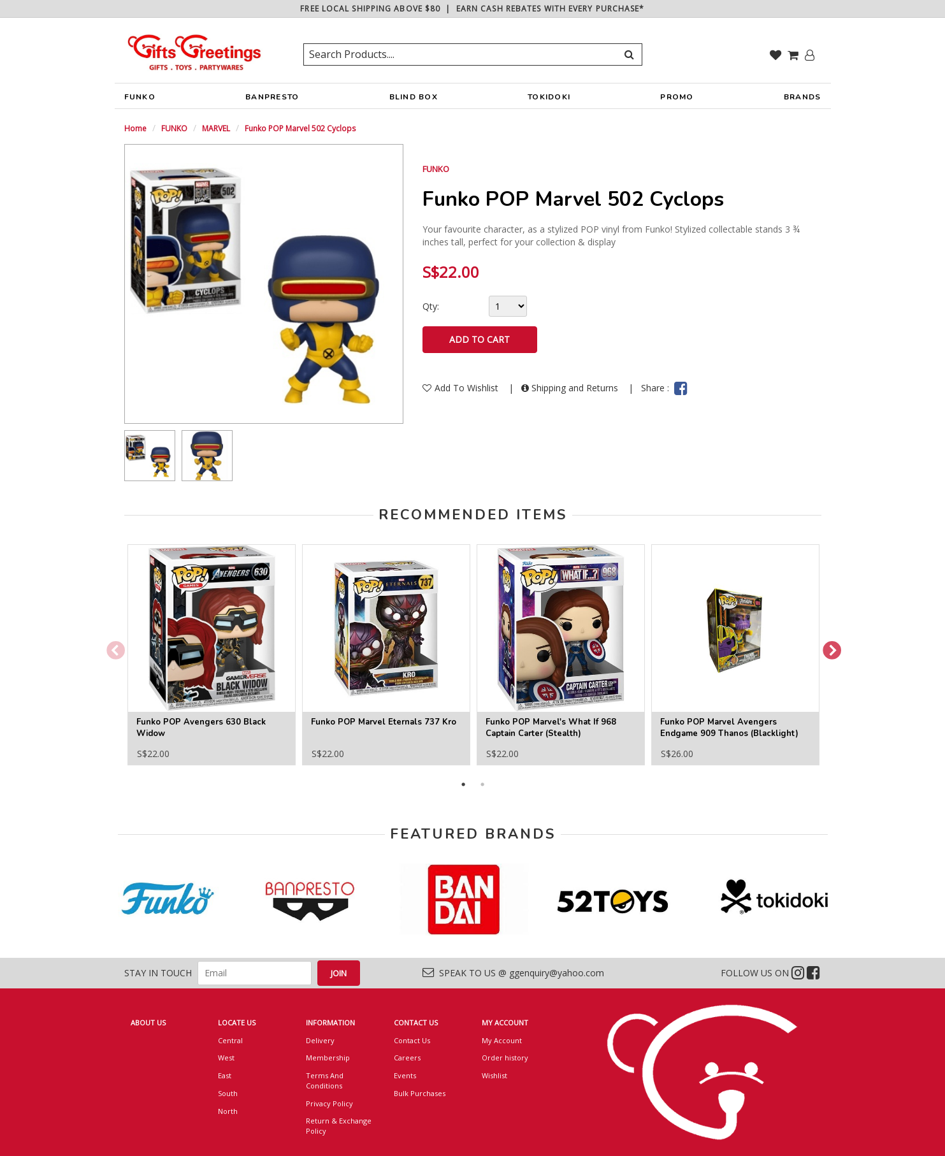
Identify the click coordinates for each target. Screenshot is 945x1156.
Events (405, 1075)
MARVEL (216, 128)
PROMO (676, 97)
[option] (149, 455)
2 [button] (482, 784)
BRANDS (802, 100)
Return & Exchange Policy (339, 1126)
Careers (407, 1057)
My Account (502, 1040)
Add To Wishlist (461, 388)
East (224, 1075)
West (226, 1057)
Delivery (320, 1040)
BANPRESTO (272, 100)
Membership (328, 1057)
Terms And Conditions (324, 1080)
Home (135, 128)
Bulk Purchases (419, 1093)
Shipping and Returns (571, 388)
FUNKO (139, 100)
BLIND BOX (413, 97)
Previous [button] (111, 647)
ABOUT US (148, 1022)
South (228, 1093)
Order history (505, 1057)
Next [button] (827, 647)
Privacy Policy (329, 1103)
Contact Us (412, 1040)
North (228, 1111)
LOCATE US (237, 1022)
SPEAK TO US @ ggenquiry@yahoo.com (513, 973)
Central (230, 1040)
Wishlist (494, 1075)
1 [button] (463, 784)
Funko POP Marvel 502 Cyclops (300, 128)
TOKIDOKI (549, 100)
